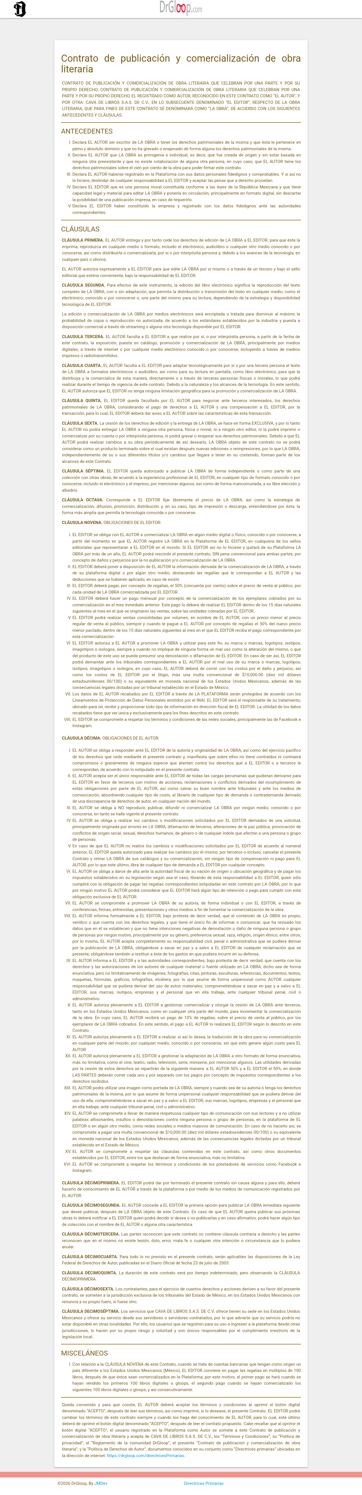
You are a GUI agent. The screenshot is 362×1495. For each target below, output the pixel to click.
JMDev (100, 1483)
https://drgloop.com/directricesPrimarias (145, 1455)
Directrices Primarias (203, 1483)
